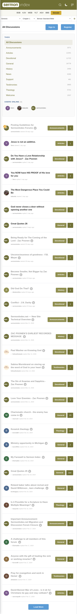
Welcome (38, 95)
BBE (47, 13)
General (38, 63)
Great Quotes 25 (19, 471)
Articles (38, 53)
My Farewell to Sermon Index (26, 457)
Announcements (38, 47)
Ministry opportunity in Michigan (27, 443)
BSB (18, 13)
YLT (36, 13)
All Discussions (14, 42)
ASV (42, 13)
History (38, 69)
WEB (30, 13)
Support (38, 79)
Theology (38, 90)
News (38, 74)
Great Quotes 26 (19, 223)
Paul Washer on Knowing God (26, 350)
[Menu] (72, 5)
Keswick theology (20, 429)
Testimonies (38, 84)
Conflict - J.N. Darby (21, 302)
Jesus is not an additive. (23, 142)
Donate (56, 13)
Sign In (52, 27)
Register (68, 27)
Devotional (38, 58)
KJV (24, 13)
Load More (39, 607)
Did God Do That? (20, 288)
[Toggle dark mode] (66, 5)
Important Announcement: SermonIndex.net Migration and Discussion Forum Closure (27, 522)
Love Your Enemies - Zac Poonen (28, 398)
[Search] (60, 5)
